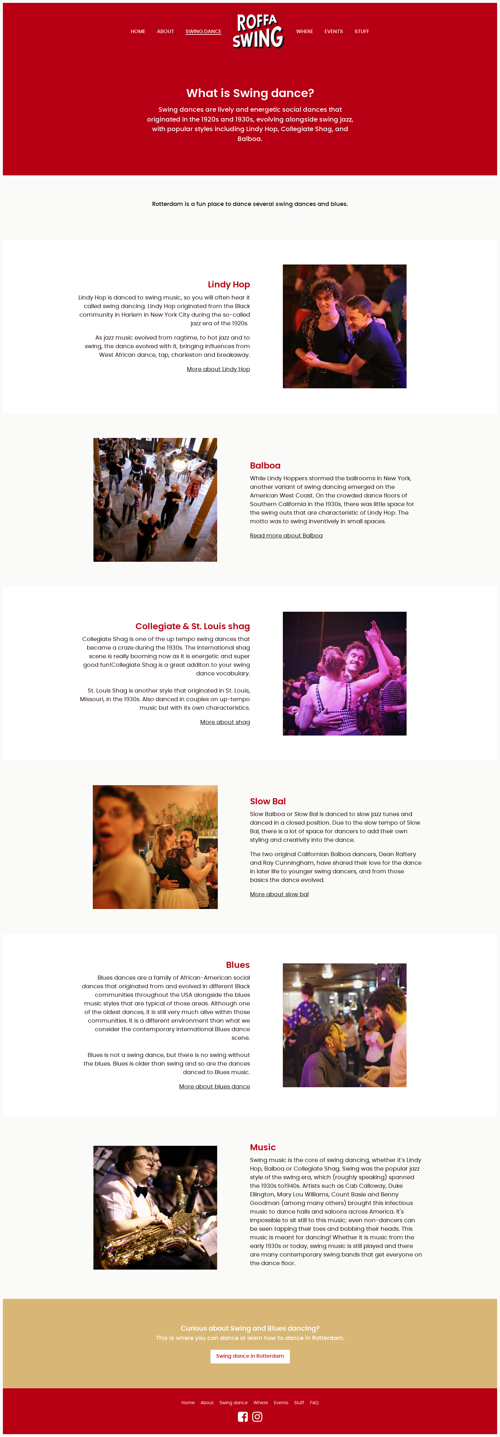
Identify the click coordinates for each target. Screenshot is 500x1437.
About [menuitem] (165, 31)
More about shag (225, 722)
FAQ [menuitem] (314, 1403)
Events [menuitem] (334, 31)
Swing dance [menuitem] (203, 31)
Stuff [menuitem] (362, 31)
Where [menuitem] (304, 31)
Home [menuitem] (138, 31)
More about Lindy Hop (218, 369)
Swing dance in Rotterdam (250, 1356)
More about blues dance (214, 1087)
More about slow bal (279, 895)
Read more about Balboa (286, 536)
